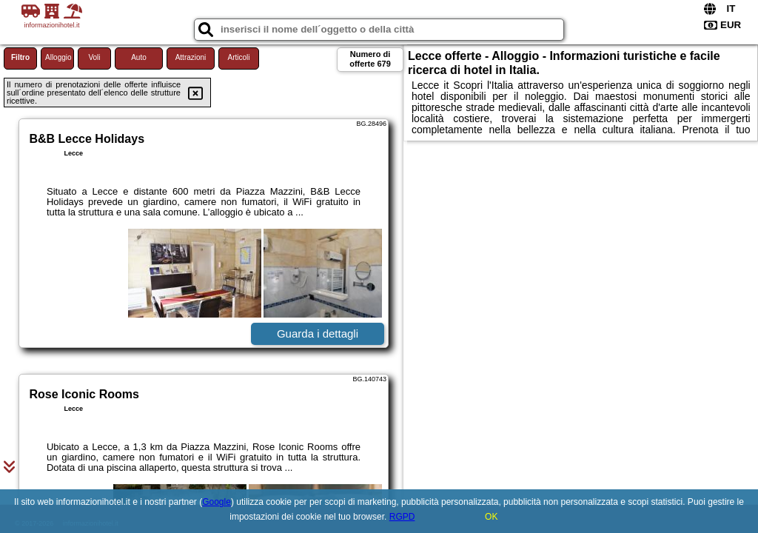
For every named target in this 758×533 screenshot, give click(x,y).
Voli (94, 57)
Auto (139, 57)
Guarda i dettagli (317, 333)
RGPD (402, 517)
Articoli (238, 57)
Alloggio (58, 57)
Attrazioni (191, 57)
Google (216, 502)
